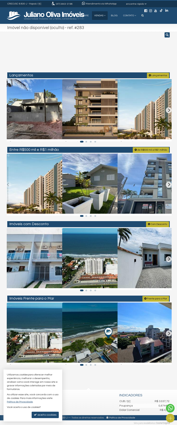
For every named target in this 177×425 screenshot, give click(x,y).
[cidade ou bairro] (114, 53)
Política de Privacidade (122, 417)
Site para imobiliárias (144, 422)
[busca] (142, 15)
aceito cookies (45, 414)
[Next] (169, 110)
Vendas (99, 15)
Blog (114, 15)
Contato (129, 15)
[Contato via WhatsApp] (170, 408)
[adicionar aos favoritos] (55, 135)
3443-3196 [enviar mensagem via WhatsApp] (64, 4)
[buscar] (136, 53)
